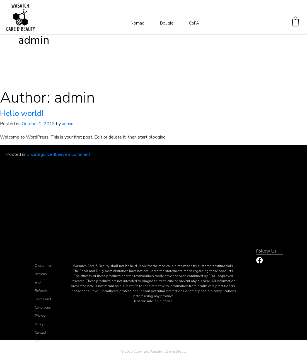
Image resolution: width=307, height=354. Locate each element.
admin (67, 124)
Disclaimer (43, 265)
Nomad (137, 23)
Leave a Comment (72, 154)
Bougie (166, 23)
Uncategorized (40, 154)
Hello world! (21, 113)
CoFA (194, 23)
